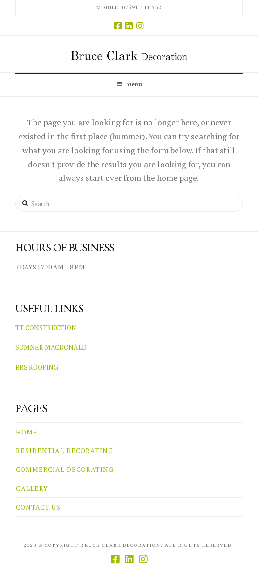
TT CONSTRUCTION (45, 327)
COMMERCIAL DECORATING (65, 469)
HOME (27, 431)
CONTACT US (38, 507)
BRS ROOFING (36, 367)
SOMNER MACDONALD (51, 347)
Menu (129, 84)
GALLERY (32, 488)
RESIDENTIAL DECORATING (64, 450)
